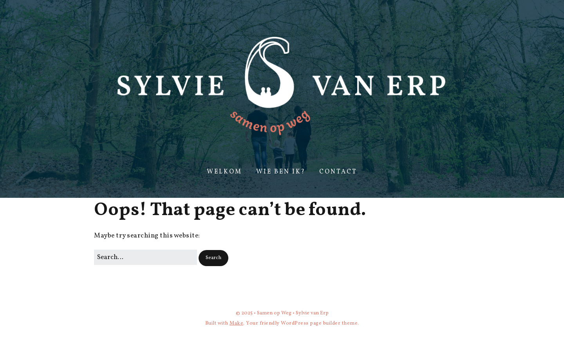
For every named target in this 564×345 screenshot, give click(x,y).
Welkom (224, 172)
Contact (338, 172)
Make (236, 323)
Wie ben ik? (281, 172)
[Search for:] (145, 257)
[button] (213, 258)
